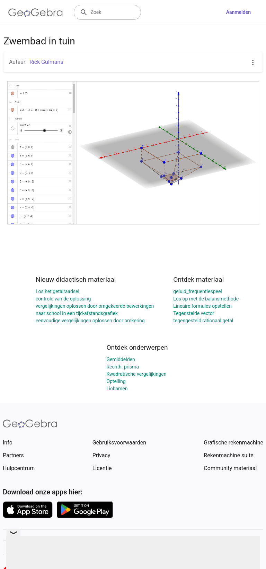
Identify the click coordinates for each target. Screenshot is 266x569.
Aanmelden (238, 12)
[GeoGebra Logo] (35, 12)
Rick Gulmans (46, 62)
